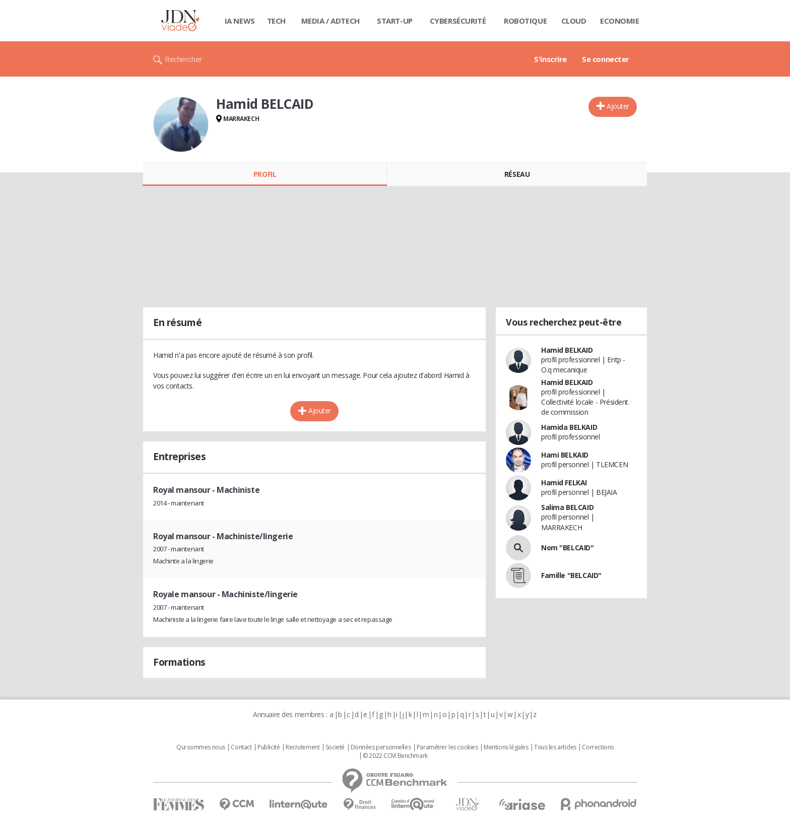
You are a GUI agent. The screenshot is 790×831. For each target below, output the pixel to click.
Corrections (597, 747)
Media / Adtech (330, 21)
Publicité (268, 747)
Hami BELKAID (564, 455)
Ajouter (618, 106)
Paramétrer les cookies (447, 747)
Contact (241, 747)
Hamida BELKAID (569, 427)
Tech (276, 21)
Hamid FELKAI (564, 482)
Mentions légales (506, 747)
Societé (335, 747)
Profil (264, 174)
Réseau (517, 174)
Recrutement (302, 747)
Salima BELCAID (567, 507)
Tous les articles (555, 747)
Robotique (525, 21)
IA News (240, 21)
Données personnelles (381, 747)
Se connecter (605, 59)
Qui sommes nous (200, 747)
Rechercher (184, 59)
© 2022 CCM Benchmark (395, 755)
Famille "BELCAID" (571, 575)
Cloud (573, 21)
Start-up (395, 21)
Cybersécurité (458, 21)
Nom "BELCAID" (567, 547)
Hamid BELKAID (567, 350)
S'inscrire (550, 59)
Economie (619, 21)
